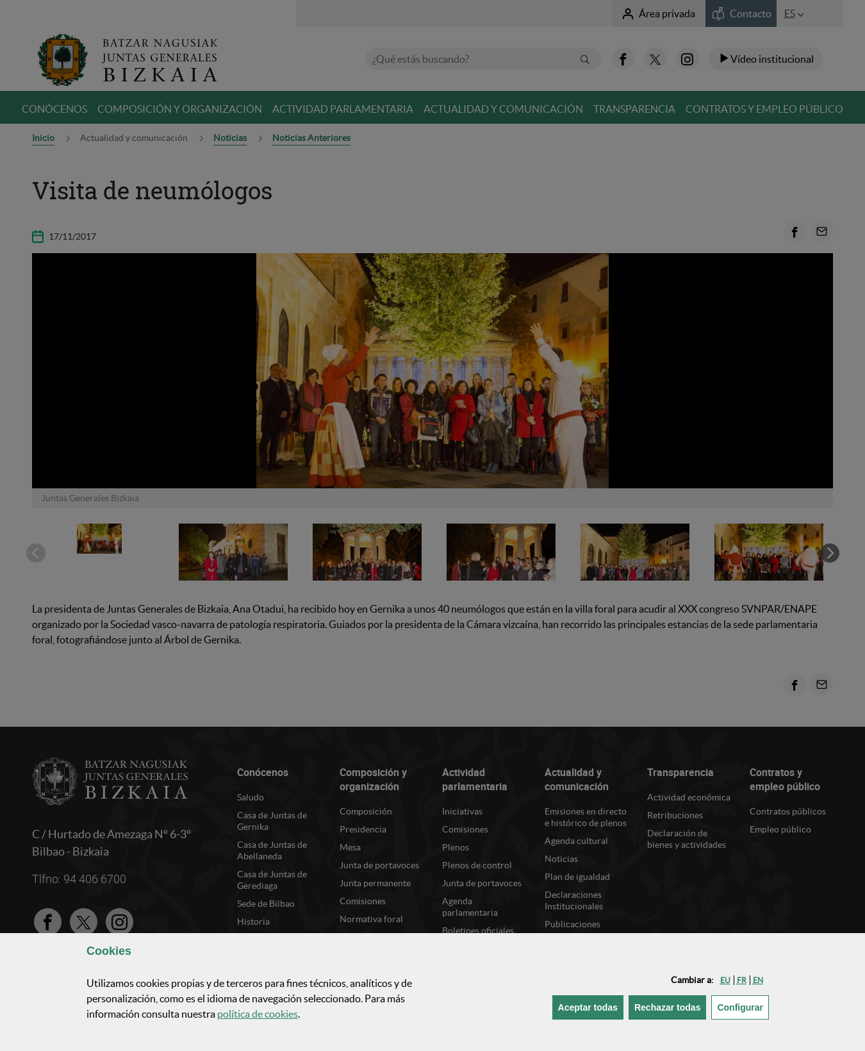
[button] (725, 980)
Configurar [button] (743, 1006)
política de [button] (257, 1014)
